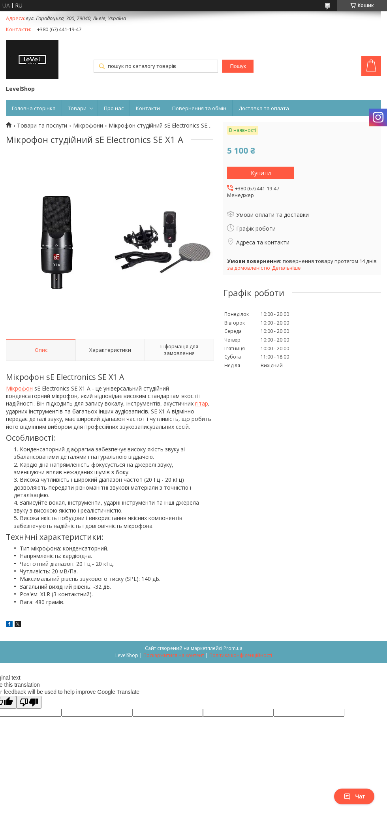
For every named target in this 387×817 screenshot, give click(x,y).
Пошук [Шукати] (238, 66)
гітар (201, 403)
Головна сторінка (34, 108)
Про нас (114, 108)
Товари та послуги (42, 125)
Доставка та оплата (264, 108)
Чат (354, 796)
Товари (77, 108)
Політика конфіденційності (240, 655)
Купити (261, 173)
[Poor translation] (28, 702)
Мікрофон (19, 388)
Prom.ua (233, 648)
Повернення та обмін (199, 108)
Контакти (148, 108)
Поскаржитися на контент (173, 655)
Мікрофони (88, 125)
